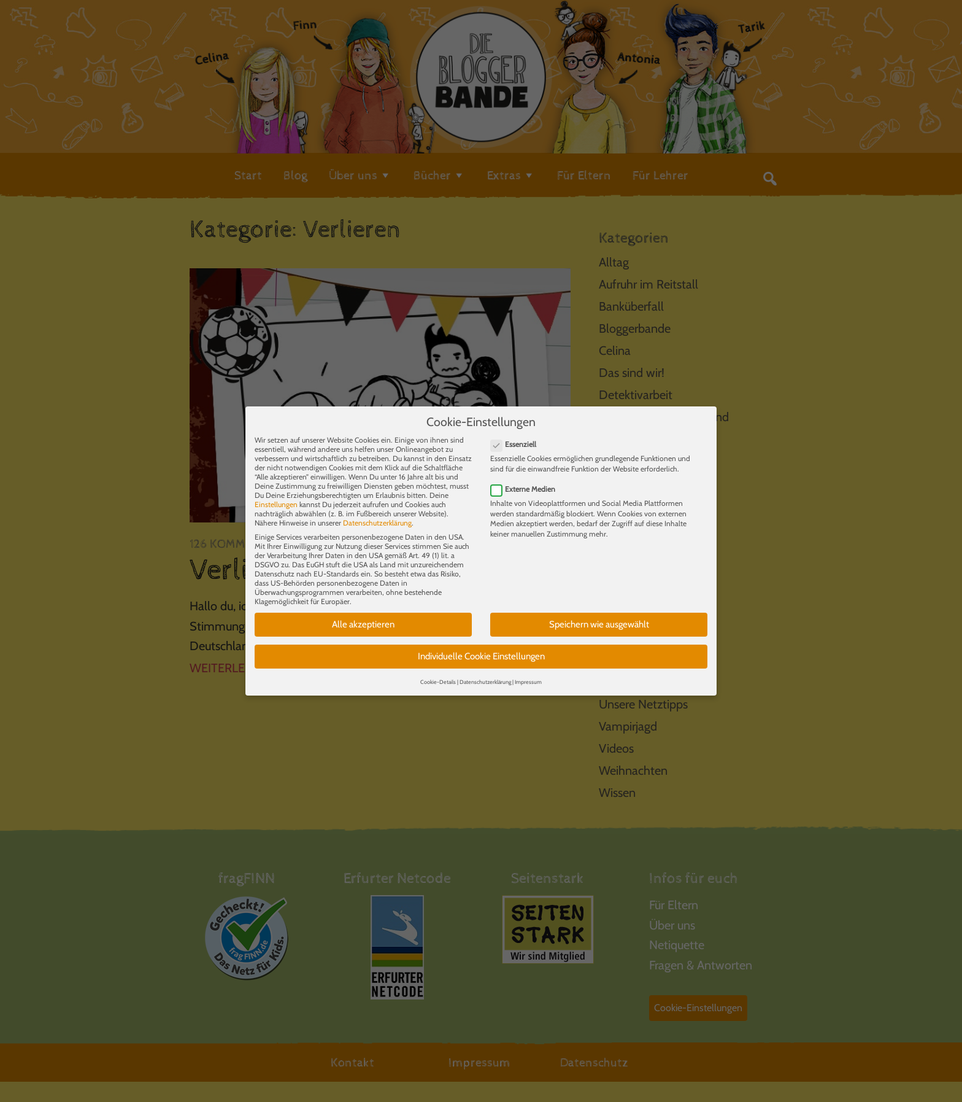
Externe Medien (526, 477)
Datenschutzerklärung (377, 511)
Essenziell (517, 433)
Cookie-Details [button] (438, 670)
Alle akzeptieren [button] (363, 613)
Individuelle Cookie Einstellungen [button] (481, 644)
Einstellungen (276, 493)
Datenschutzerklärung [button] (485, 670)
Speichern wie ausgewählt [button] (599, 613)
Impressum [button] (528, 670)
